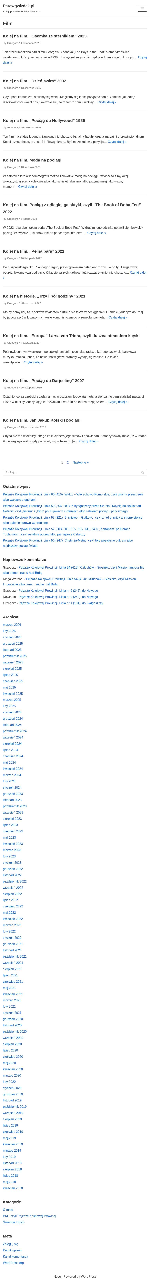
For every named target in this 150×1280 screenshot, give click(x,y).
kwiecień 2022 (13, 919)
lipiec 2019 (10, 1125)
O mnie (8, 1209)
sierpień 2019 (12, 1119)
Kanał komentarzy (15, 1256)
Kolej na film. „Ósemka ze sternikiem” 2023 (45, 36)
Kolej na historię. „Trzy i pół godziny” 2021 (44, 296)
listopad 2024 (12, 725)
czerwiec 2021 (13, 981)
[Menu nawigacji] (142, 8)
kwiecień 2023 (13, 843)
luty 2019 (9, 1156)
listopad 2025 (12, 649)
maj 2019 (9, 1138)
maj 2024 (9, 762)
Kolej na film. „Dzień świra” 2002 (34, 81)
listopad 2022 (12, 875)
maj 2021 (9, 988)
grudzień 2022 (13, 869)
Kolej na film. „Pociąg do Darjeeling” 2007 (43, 380)
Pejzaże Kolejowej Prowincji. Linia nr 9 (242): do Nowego (58, 590)
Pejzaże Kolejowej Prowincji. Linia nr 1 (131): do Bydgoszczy (61, 603)
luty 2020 (9, 1081)
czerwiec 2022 (13, 906)
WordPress (88, 1276)
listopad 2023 (12, 800)
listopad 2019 (12, 1100)
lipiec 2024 (10, 750)
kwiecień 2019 (13, 1144)
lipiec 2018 (10, 1175)
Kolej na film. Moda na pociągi (32, 160)
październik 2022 (15, 881)
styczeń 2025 (12, 712)
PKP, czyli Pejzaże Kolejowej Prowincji (29, 1216)
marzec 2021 (12, 1000)
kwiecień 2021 (13, 994)
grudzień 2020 (13, 1019)
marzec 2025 (12, 699)
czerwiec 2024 (13, 756)
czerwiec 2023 (13, 831)
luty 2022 (9, 931)
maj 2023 (9, 837)
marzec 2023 (12, 850)
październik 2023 (15, 806)
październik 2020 (15, 1031)
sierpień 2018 (12, 1169)
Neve (57, 1276)
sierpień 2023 (12, 818)
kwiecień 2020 (13, 1069)
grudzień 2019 (13, 1094)
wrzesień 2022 (13, 887)
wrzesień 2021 (13, 962)
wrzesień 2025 (13, 662)
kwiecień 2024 (13, 768)
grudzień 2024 (13, 718)
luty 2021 (9, 1006)
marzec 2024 (12, 775)
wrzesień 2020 (13, 1038)
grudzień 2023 (13, 794)
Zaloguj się (10, 1244)
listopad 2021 (12, 950)
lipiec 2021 (10, 975)
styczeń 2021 (12, 1012)
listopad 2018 (12, 1163)
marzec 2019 (12, 1150)
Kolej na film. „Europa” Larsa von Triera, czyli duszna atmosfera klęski (71, 335)
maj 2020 (9, 1063)
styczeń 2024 (12, 787)
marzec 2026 (12, 624)
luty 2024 (9, 781)
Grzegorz (12, 43)
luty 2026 (9, 631)
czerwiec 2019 (13, 1131)
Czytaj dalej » (107, 102)
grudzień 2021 (13, 944)
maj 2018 (9, 1182)
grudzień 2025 (13, 643)
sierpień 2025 (12, 668)
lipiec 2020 (10, 1050)
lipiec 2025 (10, 675)
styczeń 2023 (12, 862)
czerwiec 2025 (13, 681)
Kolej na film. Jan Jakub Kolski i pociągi (41, 420)
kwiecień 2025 (13, 693)
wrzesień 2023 (13, 812)
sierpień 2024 (12, 743)
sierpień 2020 (12, 1044)
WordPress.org (13, 1263)
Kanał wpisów (12, 1250)
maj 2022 (9, 912)
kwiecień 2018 (13, 1188)
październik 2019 (15, 1106)
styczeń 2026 (12, 637)
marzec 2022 (12, 925)
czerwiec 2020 (13, 1056)
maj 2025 (9, 687)
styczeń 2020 (12, 1088)
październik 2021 (15, 956)
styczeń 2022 (12, 937)
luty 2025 (9, 706)
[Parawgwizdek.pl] (22, 8)
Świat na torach (14, 1222)
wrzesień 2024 (13, 737)
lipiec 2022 (10, 900)
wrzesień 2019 (13, 1113)
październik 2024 (15, 731)
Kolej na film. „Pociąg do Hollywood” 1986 (44, 120)
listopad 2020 (12, 1025)
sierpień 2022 (12, 894)
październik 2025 (15, 656)
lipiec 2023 (10, 825)
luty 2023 (9, 856)
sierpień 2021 (12, 969)
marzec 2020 (12, 1075)
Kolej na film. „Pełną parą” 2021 (33, 251)
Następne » (81, 462)
